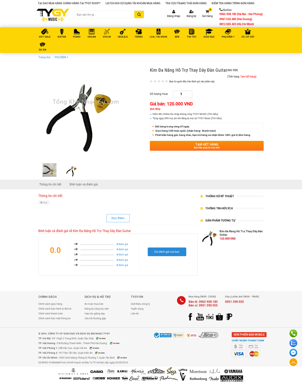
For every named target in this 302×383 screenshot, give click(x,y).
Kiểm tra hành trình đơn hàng (233, 3)
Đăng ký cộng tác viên (97, 308)
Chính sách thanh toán (50, 313)
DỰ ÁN (42, 49)
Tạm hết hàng (207, 146)
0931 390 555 (234, 302)
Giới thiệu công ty (140, 303)
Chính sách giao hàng (50, 303)
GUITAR (61, 36)
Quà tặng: (155, 109)
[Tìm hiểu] (213, 114)
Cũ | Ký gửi (247, 36)
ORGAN (91, 36)
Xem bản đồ (103, 338)
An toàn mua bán (94, 303)
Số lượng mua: (159, 94)
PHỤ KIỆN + (228, 36)
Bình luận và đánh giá (84, 184)
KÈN (177, 36)
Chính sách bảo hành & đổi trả (54, 308)
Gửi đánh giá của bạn (167, 251)
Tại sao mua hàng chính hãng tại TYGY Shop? (69, 3)
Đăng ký (191, 16)
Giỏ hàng (207, 16)
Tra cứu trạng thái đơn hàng (186, 3)
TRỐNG (139, 36)
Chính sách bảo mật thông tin (54, 318)
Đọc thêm (118, 218)
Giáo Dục (209, 36)
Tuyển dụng (137, 308)
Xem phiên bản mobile (249, 334)
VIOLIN (107, 36)
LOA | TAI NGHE (158, 36)
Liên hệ (135, 313)
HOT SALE (44, 36)
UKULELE (123, 36)
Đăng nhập (173, 16)
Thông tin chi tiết (50, 184)
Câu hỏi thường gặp (95, 318)
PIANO (77, 36)
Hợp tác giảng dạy (95, 313)
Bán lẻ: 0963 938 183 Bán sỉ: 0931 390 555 (203, 303)
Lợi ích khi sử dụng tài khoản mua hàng (133, 3)
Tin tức (191, 36)
